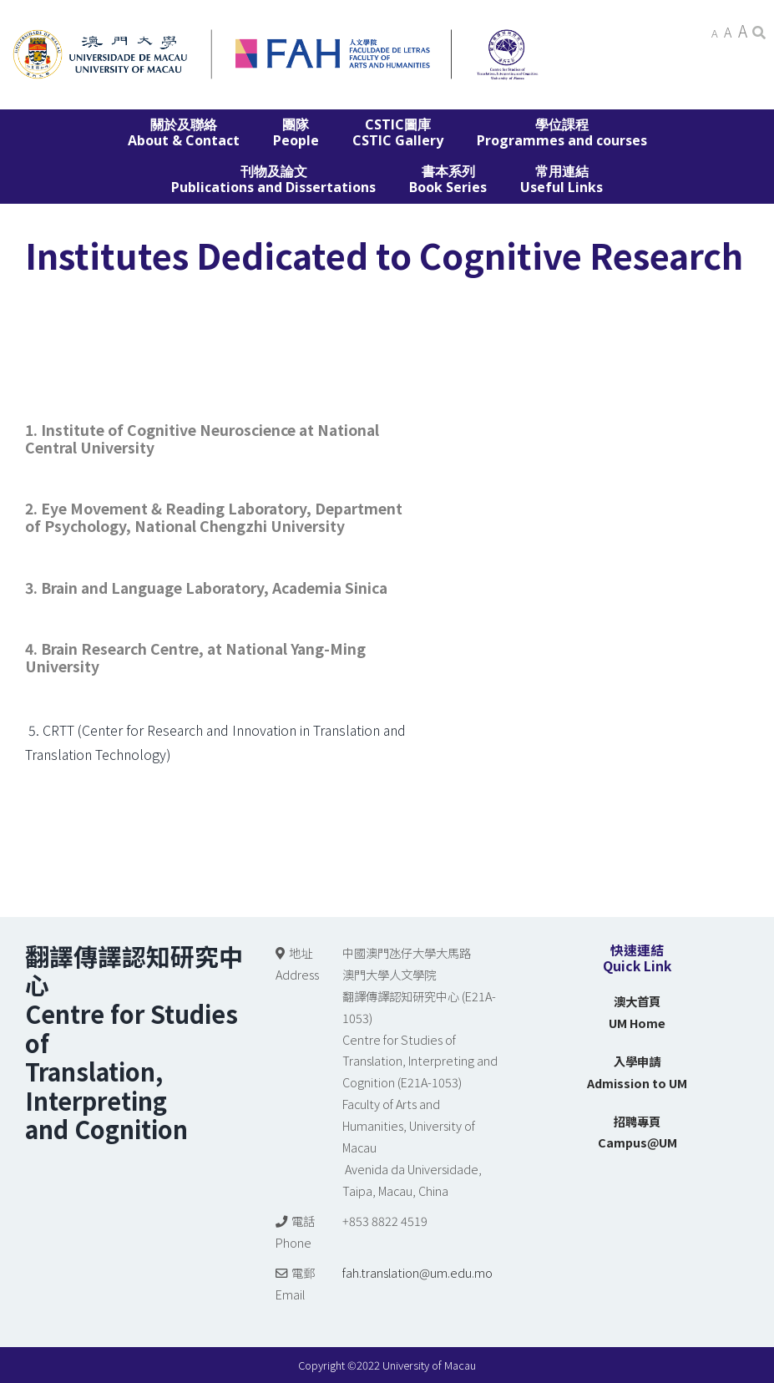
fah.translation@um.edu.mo (417, 1272)
